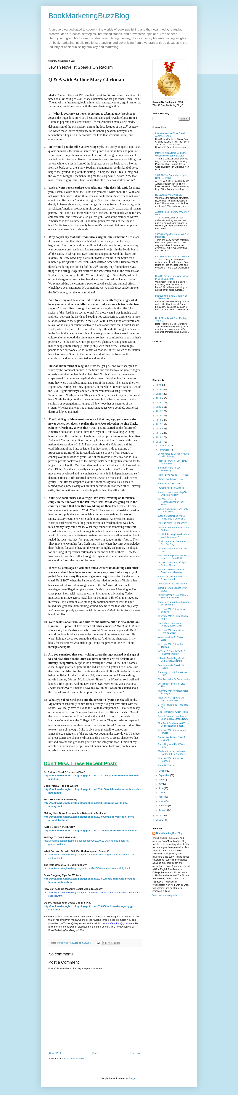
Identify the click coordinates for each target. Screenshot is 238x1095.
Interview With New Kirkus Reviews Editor (171, 631)
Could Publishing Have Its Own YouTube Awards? (173, 535)
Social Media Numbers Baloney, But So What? (174, 603)
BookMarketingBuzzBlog (88, 16)
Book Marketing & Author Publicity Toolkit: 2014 (170, 624)
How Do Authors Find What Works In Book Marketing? (172, 277)
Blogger (132, 1078)
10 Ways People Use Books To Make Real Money (173, 596)
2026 (159, 385)
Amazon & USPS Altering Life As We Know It (172, 578)
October (163, 771)
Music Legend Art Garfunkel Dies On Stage (172, 542)
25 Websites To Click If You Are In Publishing (173, 455)
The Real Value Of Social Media (174, 679)
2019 (159, 415)
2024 (159, 394)
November (164, 450)
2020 (159, 411)
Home (95, 1053)
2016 (159, 428)
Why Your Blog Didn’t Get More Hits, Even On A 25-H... (173, 557)
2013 (159, 442)
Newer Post (55, 1053)
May (161, 792)
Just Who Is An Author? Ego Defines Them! (172, 563)
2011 (159, 820)
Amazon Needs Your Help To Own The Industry (172, 493)
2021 (159, 407)
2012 (159, 815)
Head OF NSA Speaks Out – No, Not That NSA (172, 699)
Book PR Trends (166, 765)
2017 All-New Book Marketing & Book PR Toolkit (171, 176)
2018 (159, 420)
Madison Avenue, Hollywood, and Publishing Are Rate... (172, 752)
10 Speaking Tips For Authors (172, 583)
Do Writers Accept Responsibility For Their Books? (171, 502)
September (164, 775)
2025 (159, 389)
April (161, 797)
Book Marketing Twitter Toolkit (173, 712)
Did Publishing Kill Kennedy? (172, 523)
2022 (159, 402)
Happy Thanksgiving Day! (171, 479)
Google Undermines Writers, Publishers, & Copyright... (172, 517)
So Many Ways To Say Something (169, 469)
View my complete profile (164, 895)
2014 (159, 437)
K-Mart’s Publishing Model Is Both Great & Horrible (172, 659)
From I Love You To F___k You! (173, 475)
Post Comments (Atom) (73, 1058)
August (162, 779)
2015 (159, 433)
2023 (159, 398)
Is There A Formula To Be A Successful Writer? (171, 652)
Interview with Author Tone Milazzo (172, 256)
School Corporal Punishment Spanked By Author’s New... (173, 717)
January (163, 810)
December (164, 445)
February (163, 805)
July (161, 784)
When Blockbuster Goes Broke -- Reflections (173, 510)
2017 (159, 424)
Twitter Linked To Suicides (171, 488)
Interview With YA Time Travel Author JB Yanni (170, 134)
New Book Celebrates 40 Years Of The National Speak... (173, 724)
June (161, 788)
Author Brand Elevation (169, 483)
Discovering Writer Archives (168, 195)
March (162, 801)
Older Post (135, 1053)
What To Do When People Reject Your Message (171, 570)
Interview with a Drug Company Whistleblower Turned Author (170, 154)
